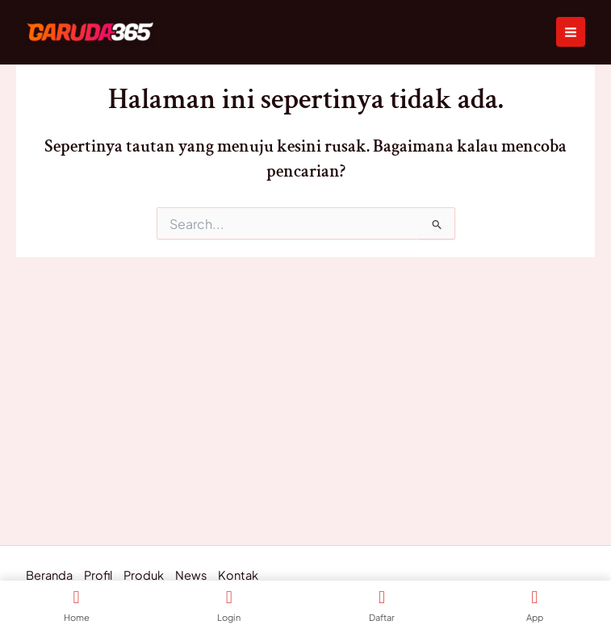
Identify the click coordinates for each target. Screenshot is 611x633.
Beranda (49, 575)
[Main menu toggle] (570, 31)
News (191, 575)
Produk (143, 575)
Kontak (238, 575)
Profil (98, 575)
